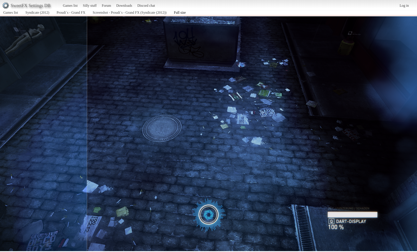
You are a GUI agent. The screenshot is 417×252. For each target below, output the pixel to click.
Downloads (124, 5)
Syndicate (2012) (37, 12)
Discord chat (146, 5)
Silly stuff (90, 5)
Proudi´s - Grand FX (71, 12)
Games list (70, 5)
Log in (404, 5)
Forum (106, 5)
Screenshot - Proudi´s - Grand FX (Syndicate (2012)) (130, 12)
